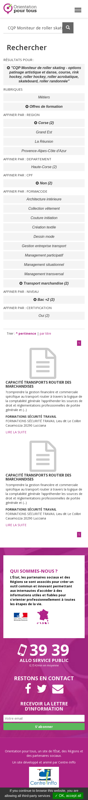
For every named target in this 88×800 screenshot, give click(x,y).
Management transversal (44, 274)
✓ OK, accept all (68, 796)
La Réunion (44, 141)
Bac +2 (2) (44, 299)
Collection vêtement (44, 208)
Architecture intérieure (44, 199)
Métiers (44, 97)
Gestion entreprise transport (44, 246)
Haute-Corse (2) (44, 167)
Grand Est (44, 132)
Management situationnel (44, 265)
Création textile (44, 227)
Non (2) (44, 183)
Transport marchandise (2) (44, 283)
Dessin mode (44, 236)
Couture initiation (44, 218)
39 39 (44, 649)
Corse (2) (44, 123)
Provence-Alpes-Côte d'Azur (43, 151)
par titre (45, 333)
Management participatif (44, 255)
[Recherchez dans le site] (38, 27)
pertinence (26, 333)
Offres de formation (44, 106)
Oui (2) (44, 316)
